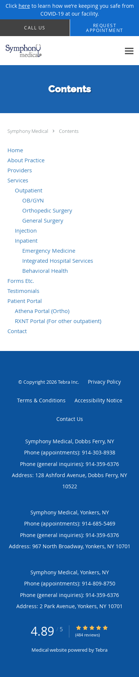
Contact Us (69, 418)
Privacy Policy (104, 381)
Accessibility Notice (98, 400)
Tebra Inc (68, 382)
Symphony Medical (28, 131)
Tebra (101, 649)
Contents (69, 131)
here (24, 5)
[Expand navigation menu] (129, 51)
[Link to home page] (60, 50)
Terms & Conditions (41, 400)
